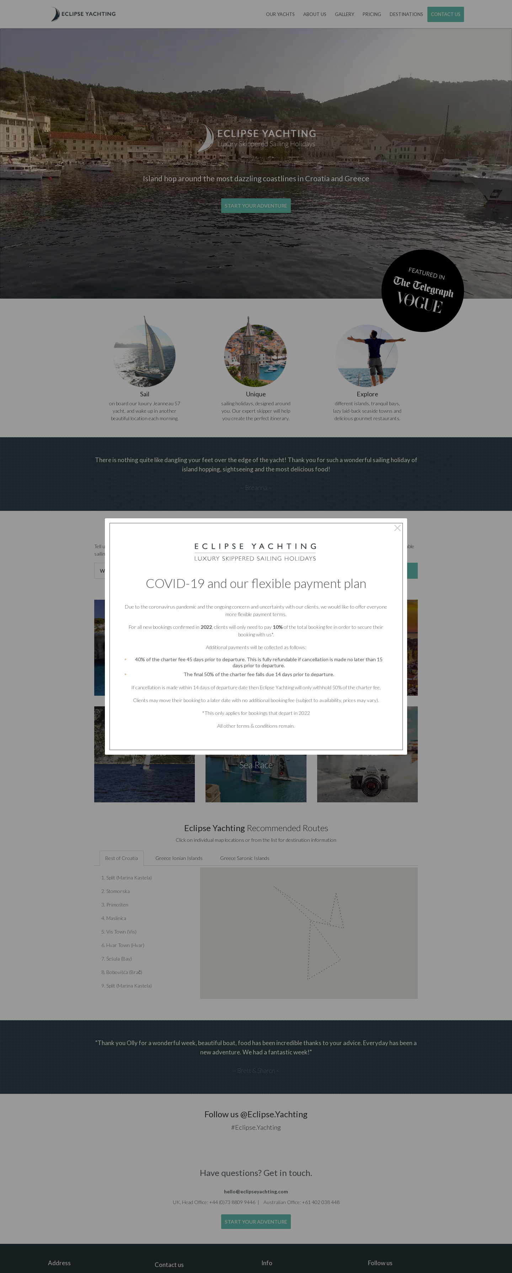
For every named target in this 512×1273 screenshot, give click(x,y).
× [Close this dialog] (397, 528)
